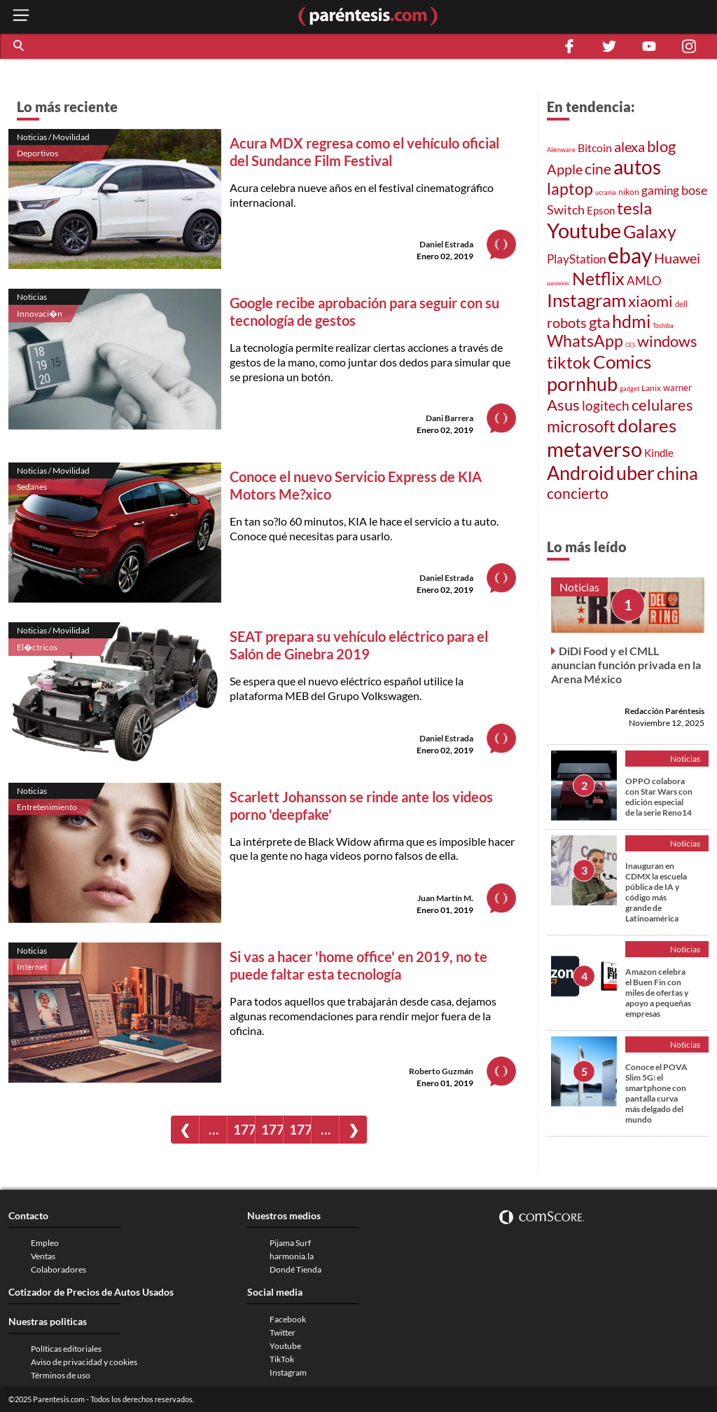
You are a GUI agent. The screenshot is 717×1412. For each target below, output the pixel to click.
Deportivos (37, 153)
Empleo (45, 1243)
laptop (570, 188)
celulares (662, 405)
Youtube (584, 230)
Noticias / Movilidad (53, 137)
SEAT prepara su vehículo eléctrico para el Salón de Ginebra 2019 (359, 645)
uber (635, 473)
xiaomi (650, 301)
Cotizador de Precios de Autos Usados (91, 1292)
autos (637, 167)
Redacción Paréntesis (664, 711)
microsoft (581, 426)
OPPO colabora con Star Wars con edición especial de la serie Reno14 (658, 797)
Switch (566, 209)
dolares (647, 425)
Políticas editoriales (66, 1348)
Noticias (32, 297)
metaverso (594, 449)
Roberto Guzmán (441, 1071)
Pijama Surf (290, 1243)
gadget (629, 388)
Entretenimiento (47, 807)
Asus (563, 404)
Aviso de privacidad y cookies (84, 1362)
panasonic (558, 283)
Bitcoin (595, 147)
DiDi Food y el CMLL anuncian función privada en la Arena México (626, 664)
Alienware (561, 149)
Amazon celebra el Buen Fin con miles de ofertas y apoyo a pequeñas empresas (658, 992)
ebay (630, 255)
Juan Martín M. (445, 898)
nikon (628, 191)
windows (667, 340)
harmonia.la (292, 1256)
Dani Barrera (449, 418)
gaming (660, 190)
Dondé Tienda (295, 1269)
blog (661, 146)
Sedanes (32, 486)
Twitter (282, 1332)
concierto (577, 493)
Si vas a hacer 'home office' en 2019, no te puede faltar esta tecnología (358, 965)
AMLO (644, 280)
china (677, 473)
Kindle (659, 452)
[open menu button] (21, 16)
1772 (300, 1129)
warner (677, 387)
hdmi (631, 321)
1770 (244, 1129)
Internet (32, 966)
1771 (272, 1129)
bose (694, 190)
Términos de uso (60, 1375)
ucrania (605, 192)
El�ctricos (37, 647)
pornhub (582, 384)
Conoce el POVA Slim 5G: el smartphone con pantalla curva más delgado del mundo (656, 1093)
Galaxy (649, 231)
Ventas (43, 1256)
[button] (19, 46)
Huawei (677, 257)
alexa (629, 146)
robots (567, 323)
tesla (634, 208)
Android (580, 472)
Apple (565, 169)
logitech (605, 405)
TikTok (282, 1359)
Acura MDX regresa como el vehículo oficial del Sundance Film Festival (364, 152)
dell (681, 303)
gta (599, 322)
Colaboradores (58, 1269)
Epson (601, 210)
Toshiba (663, 325)
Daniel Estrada (446, 244)
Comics (622, 361)
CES (630, 344)
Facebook (288, 1319)
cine (598, 169)
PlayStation (576, 259)
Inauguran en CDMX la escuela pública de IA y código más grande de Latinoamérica (656, 892)
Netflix (598, 278)
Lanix (651, 387)
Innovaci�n (39, 313)
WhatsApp (585, 340)
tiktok (569, 362)
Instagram (586, 300)
